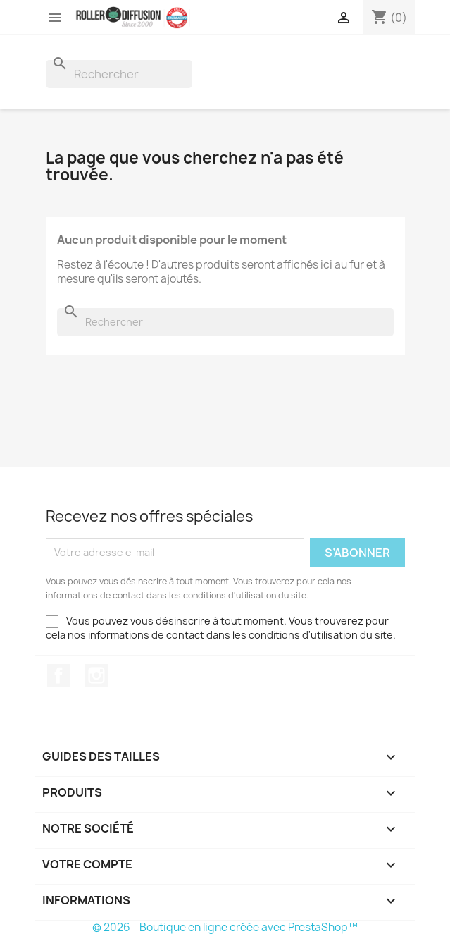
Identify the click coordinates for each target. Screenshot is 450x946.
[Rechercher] (119, 74)
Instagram (96, 675)
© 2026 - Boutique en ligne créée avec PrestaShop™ (225, 927)
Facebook (58, 675)
